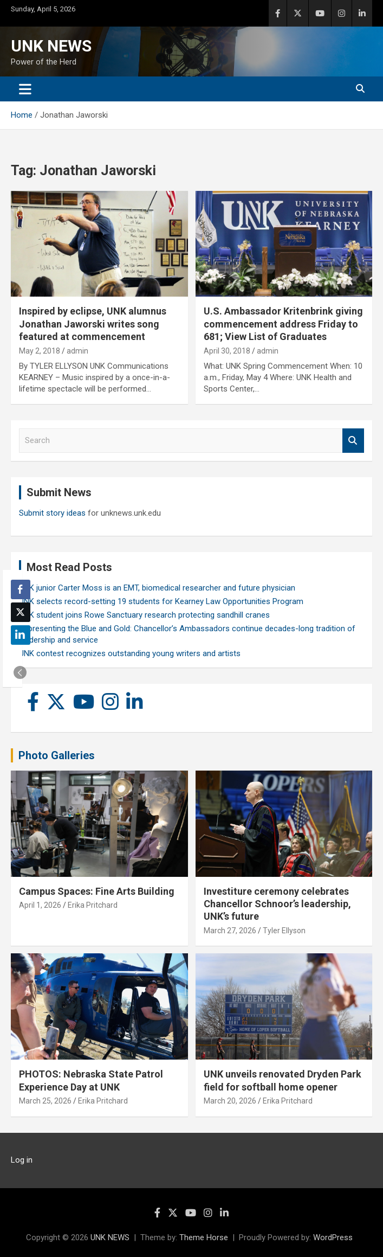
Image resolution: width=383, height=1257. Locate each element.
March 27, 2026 (230, 930)
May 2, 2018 (39, 351)
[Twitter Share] (20, 612)
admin (77, 351)
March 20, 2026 (230, 1100)
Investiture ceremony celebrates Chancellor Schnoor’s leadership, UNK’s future (277, 904)
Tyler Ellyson (284, 930)
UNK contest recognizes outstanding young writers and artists (130, 653)
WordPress (333, 1237)
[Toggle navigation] (25, 88)
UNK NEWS (51, 45)
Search (353, 440)
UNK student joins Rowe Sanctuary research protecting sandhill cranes (144, 615)
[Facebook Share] (20, 589)
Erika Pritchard (93, 905)
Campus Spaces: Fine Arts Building (96, 891)
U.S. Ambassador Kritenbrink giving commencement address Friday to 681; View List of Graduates (283, 323)
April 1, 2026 (40, 905)
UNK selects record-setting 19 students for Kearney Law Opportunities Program (161, 601)
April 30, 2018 (227, 351)
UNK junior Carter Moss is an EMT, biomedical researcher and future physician (157, 588)
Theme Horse (203, 1237)
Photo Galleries (56, 755)
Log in (22, 1160)
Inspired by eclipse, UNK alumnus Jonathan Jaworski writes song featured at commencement (92, 323)
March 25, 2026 (45, 1100)
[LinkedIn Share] (20, 635)
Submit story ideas (52, 513)
